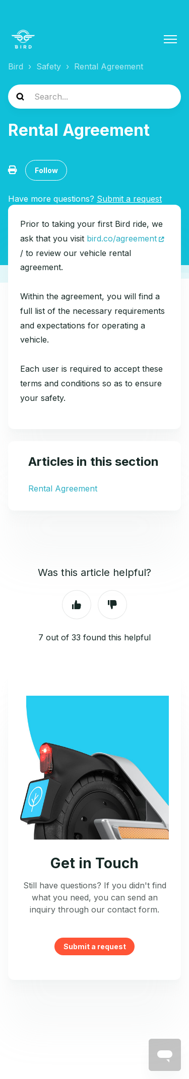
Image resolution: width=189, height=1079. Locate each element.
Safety (48, 66)
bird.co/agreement (120, 238)
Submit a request (95, 946)
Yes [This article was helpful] (76, 604)
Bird (15, 66)
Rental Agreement (108, 66)
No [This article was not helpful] (112, 604)
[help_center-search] (94, 97)
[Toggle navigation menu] (170, 39)
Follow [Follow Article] (46, 170)
